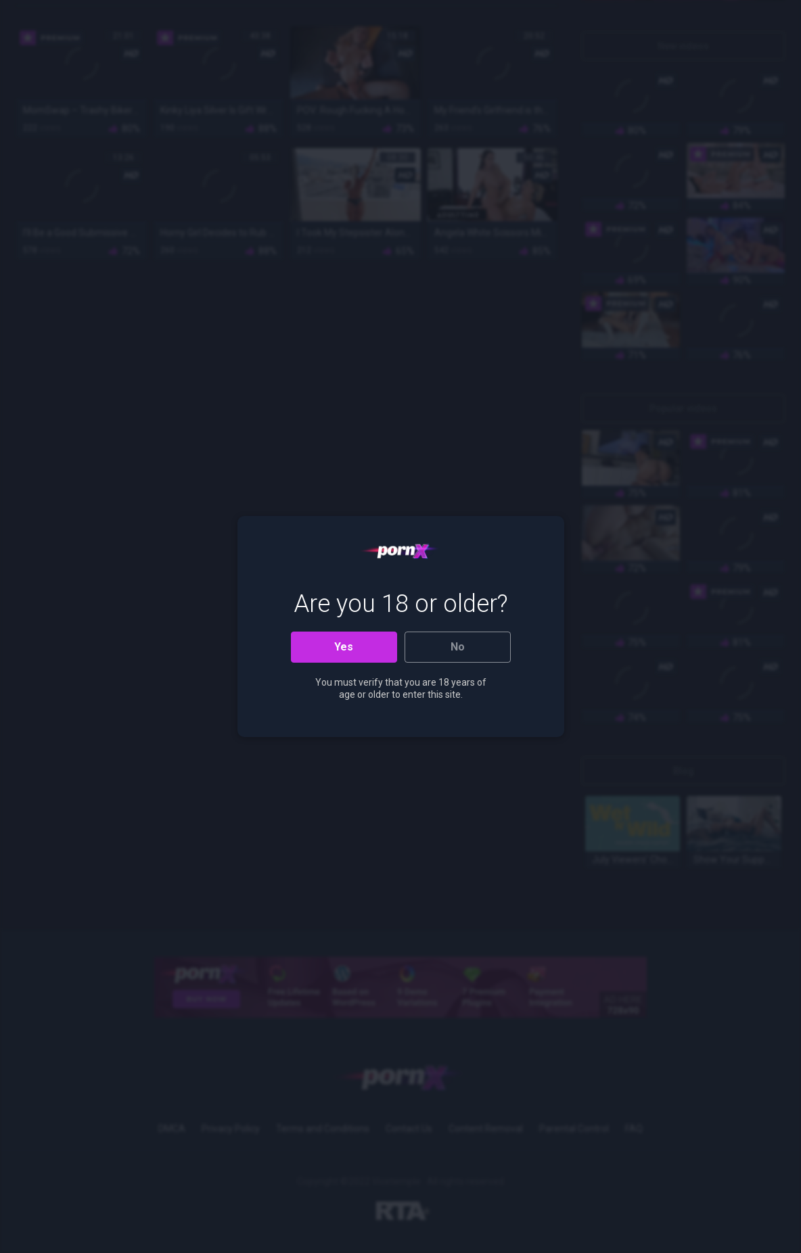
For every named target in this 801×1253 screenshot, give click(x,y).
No (458, 646)
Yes (343, 646)
